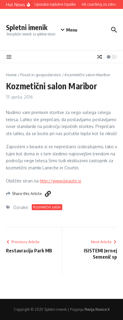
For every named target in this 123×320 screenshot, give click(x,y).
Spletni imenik (27, 27)
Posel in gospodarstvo (40, 74)
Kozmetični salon (47, 207)
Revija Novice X (97, 309)
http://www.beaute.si (60, 180)
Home (11, 74)
